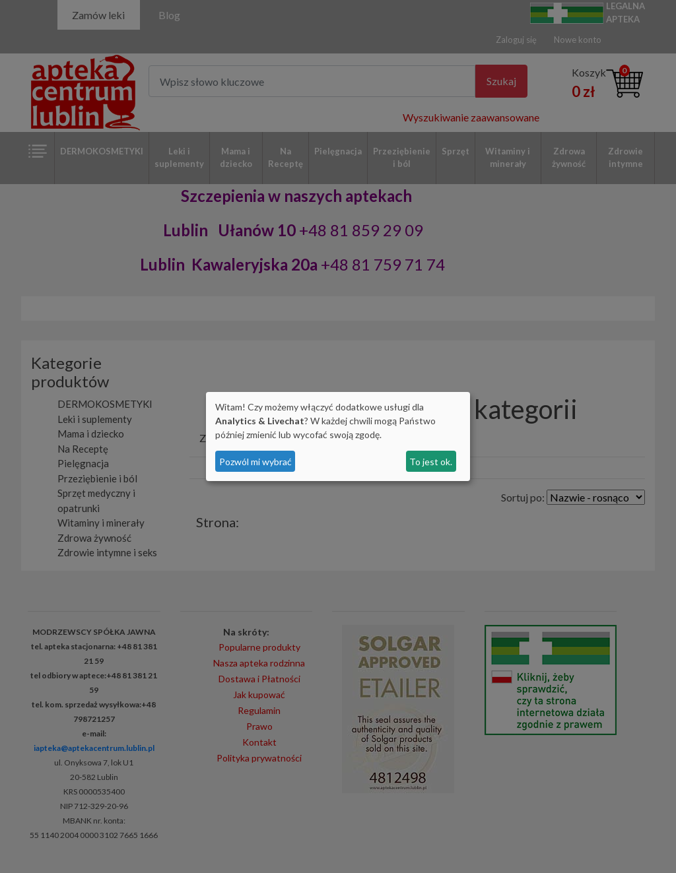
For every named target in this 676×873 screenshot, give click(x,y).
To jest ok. (430, 461)
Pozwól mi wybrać (255, 461)
